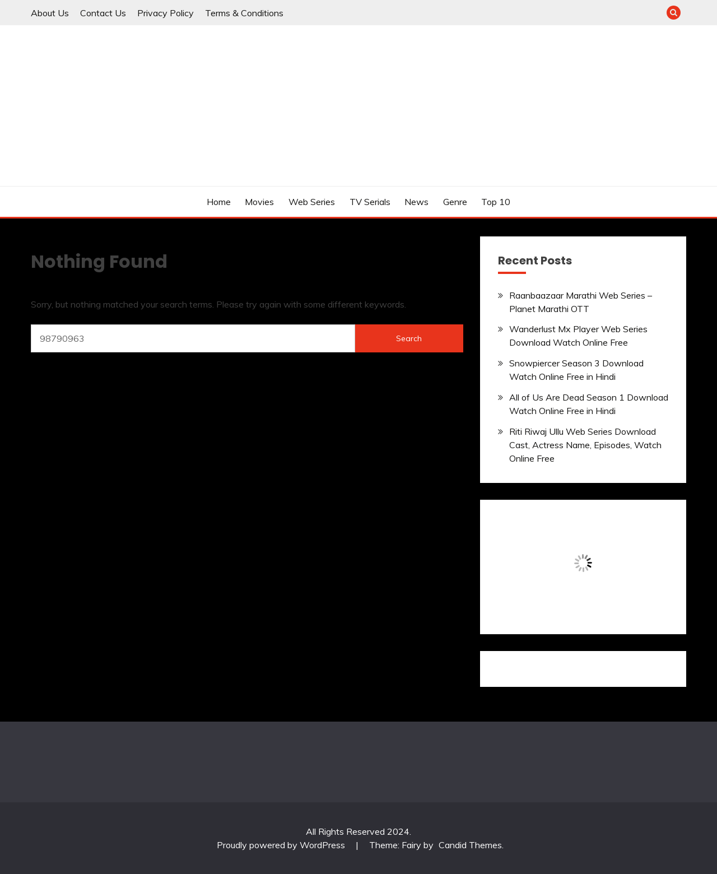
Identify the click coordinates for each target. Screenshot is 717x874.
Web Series (311, 201)
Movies (259, 201)
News (416, 201)
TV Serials (370, 201)
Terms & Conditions (244, 12)
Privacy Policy (165, 12)
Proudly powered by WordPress (282, 844)
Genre (455, 201)
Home (219, 201)
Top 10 (495, 201)
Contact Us (103, 12)
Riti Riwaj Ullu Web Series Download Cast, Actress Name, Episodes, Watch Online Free (585, 445)
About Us (50, 12)
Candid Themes (470, 844)
